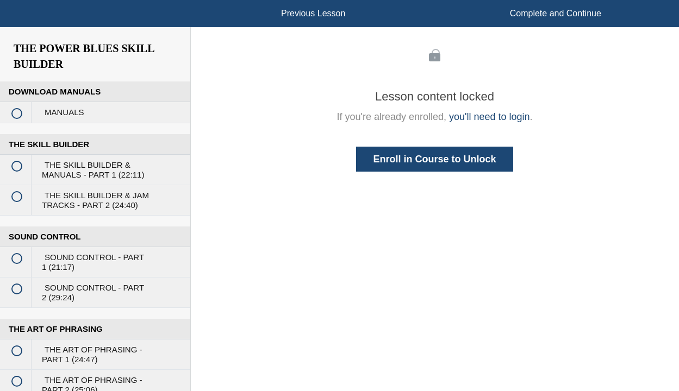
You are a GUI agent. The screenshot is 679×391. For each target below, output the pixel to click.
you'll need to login (489, 116)
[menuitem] (95, 24)
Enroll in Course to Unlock (434, 159)
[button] (19, 19)
